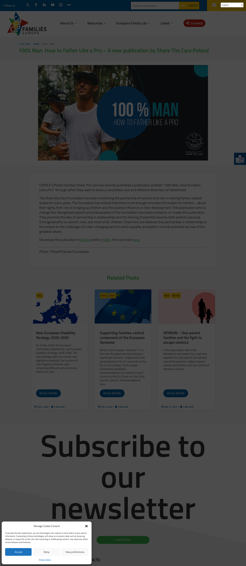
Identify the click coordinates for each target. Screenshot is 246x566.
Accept (18, 552)
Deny (46, 552)
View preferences (74, 552)
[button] (86, 526)
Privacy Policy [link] (45, 559)
